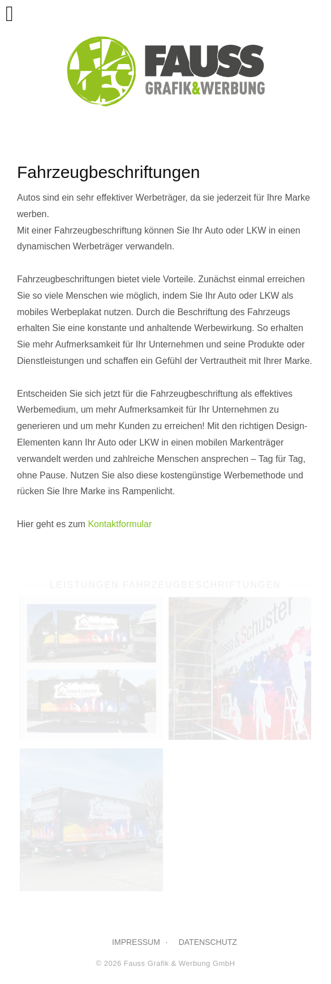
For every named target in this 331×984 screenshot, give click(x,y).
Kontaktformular (120, 524)
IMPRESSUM (136, 942)
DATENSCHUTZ (208, 942)
